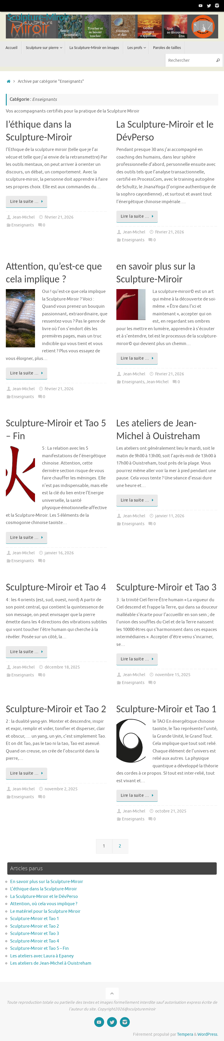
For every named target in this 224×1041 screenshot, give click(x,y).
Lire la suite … (27, 201)
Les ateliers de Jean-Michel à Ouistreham (50, 963)
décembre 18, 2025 (62, 667)
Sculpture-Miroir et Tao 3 (166, 587)
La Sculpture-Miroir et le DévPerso (44, 896)
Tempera (185, 1034)
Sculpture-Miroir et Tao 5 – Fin (39, 948)
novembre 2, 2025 (61, 789)
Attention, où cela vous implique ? (44, 904)
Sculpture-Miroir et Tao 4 (56, 587)
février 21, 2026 (59, 217)
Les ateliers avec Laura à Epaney (42, 956)
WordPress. (207, 1034)
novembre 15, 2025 (172, 674)
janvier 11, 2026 (169, 516)
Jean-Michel (23, 217)
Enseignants (22, 225)
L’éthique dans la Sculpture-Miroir (43, 889)
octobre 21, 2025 (170, 811)
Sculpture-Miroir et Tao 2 (56, 709)
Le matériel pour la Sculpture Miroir (45, 911)
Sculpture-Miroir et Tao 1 (166, 709)
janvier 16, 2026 (59, 553)
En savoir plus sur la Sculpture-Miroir (46, 882)
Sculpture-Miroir (38, 17)
